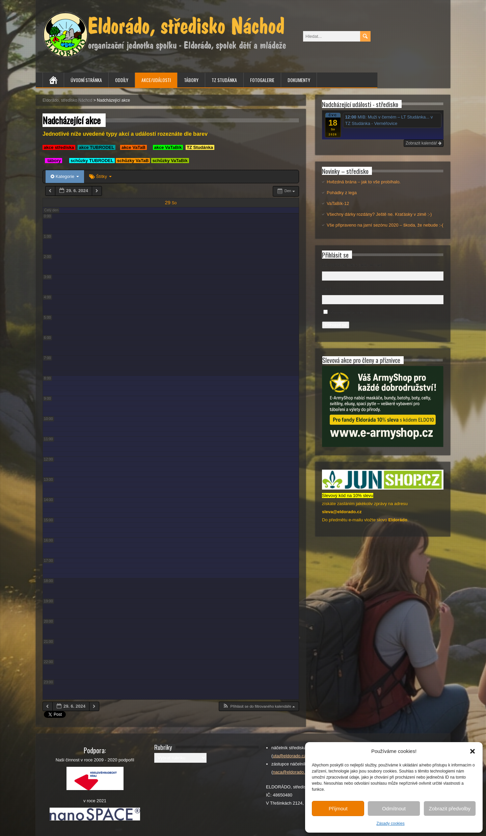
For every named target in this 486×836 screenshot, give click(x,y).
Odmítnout (394, 808)
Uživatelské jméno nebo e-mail (352, 264)
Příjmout (338, 808)
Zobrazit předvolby (449, 808)
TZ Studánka (224, 79)
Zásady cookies (390, 823)
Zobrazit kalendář (423, 143)
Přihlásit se (336, 325)
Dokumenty (299, 79)
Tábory (191, 79)
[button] (472, 751)
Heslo (327, 288)
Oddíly (121, 79)
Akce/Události (156, 79)
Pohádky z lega (342, 192)
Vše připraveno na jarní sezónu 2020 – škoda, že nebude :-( (385, 225)
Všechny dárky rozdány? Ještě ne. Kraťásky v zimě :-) (379, 214)
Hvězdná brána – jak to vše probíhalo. (364, 181)
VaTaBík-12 (338, 203)
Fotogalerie (262, 79)
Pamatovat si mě (346, 312)
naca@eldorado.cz (291, 772)
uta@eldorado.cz (289, 755)
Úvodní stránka (86, 79)
